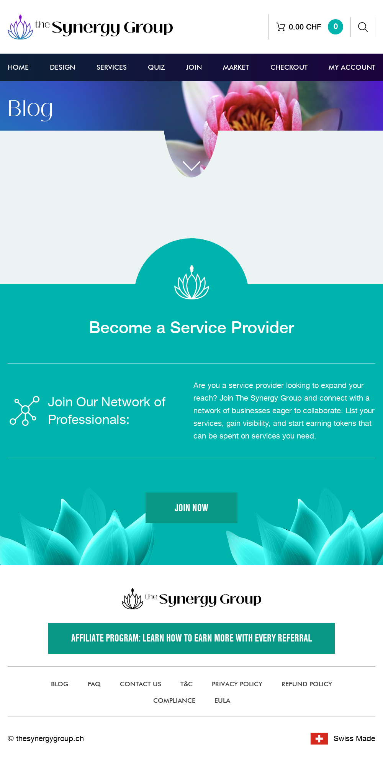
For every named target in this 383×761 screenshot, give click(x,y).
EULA (222, 701)
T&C (186, 684)
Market (236, 67)
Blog (60, 684)
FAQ (94, 684)
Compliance (174, 701)
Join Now (191, 508)
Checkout (289, 67)
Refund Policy (307, 684)
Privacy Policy (237, 684)
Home (18, 67)
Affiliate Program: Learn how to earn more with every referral (191, 638)
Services (112, 67)
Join (194, 67)
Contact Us (140, 684)
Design (62, 67)
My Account (352, 67)
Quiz (156, 67)
